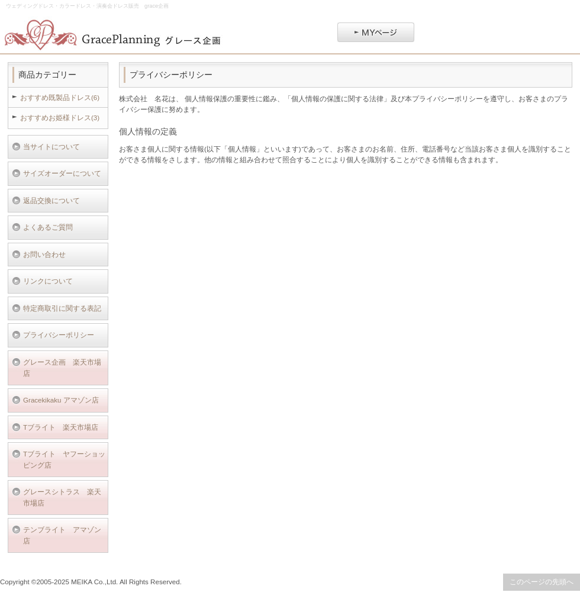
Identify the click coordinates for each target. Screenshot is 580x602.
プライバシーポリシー (58, 335)
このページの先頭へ (541, 581)
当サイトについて (51, 146)
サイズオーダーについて (62, 173)
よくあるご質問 (48, 227)
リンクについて (48, 281)
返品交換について (51, 200)
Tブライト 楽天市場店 (60, 427)
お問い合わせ (44, 254)
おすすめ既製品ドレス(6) (59, 97)
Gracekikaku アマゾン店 (61, 400)
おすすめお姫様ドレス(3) (59, 117)
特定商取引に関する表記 (62, 308)
